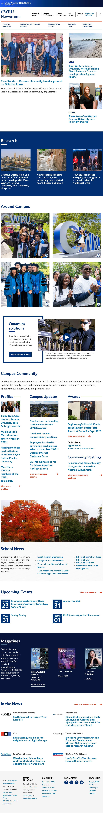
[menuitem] (9, 25)
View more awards (79, 436)
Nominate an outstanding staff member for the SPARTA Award (44, 424)
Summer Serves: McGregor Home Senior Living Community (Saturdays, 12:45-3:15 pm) (29, 604)
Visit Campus (93, 788)
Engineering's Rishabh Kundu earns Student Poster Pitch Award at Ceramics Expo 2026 (84, 428)
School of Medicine (85, 562)
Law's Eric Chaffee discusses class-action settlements (81, 759)
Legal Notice (7, 795)
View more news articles (85, 704)
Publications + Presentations (81, 448)
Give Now (92, 785)
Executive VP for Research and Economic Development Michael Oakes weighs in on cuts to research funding (82, 741)
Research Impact (35, 14)
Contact (80, 14)
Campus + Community (48, 14)
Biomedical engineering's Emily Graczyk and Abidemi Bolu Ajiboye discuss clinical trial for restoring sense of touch (82, 721)
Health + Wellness (7, 25)
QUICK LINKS (48, 778)
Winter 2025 (63, 676)
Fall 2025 (88, 679)
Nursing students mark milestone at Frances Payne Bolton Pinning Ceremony (10, 454)
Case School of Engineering (50, 557)
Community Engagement (88, 25)
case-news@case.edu (30, 798)
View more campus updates (44, 475)
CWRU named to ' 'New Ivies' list (30, 718)
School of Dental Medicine (88, 557)
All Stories (71, 14)
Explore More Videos (20, 354)
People (72, 112)
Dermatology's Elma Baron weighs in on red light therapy (30, 739)
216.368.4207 (27, 795)
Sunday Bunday (18, 615)
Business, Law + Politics (54, 25)
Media (71, 62)
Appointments (74, 445)
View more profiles (10, 487)
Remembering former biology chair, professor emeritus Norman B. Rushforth (84, 466)
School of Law (82, 560)
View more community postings (85, 476)
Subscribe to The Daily (49, 790)
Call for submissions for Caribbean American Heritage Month (43, 465)
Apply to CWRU (94, 782)
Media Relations (62, 14)
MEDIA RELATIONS (28, 779)
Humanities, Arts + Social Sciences (30, 25)
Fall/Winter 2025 (38, 684)
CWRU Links (94, 778)
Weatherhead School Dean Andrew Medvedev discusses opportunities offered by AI (29, 761)
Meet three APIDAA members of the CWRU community (9, 473)
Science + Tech (72, 25)
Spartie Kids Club (71, 601)
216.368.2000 (7, 792)
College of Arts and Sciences (50, 560)
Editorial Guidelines (48, 788)
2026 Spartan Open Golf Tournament (81, 615)
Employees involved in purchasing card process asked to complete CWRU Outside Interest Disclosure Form (44, 449)
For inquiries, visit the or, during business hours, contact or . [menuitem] (30, 791)
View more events (91, 592)
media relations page (30, 787)
